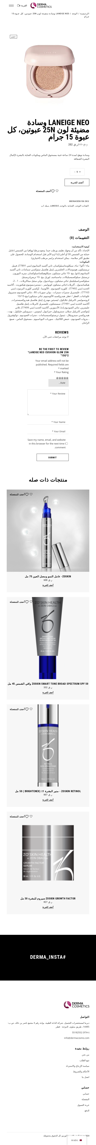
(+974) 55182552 (80, 1032)
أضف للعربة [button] (48, 585)
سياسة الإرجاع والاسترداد (77, 1065)
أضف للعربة (77, 182)
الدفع (87, 1110)
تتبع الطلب (84, 1060)
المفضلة (85, 1099)
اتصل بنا (85, 1076)
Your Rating (61, 372)
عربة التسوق (83, 1104)
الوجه (78, 206)
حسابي (86, 1093)
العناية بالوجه (67, 206)
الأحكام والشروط (81, 1071)
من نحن (85, 1054)
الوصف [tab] (83, 229)
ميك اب (45, 206)
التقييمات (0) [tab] (79, 238)
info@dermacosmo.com (76, 1037)
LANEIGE (54, 206)
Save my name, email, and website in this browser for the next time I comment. (47, 443)
